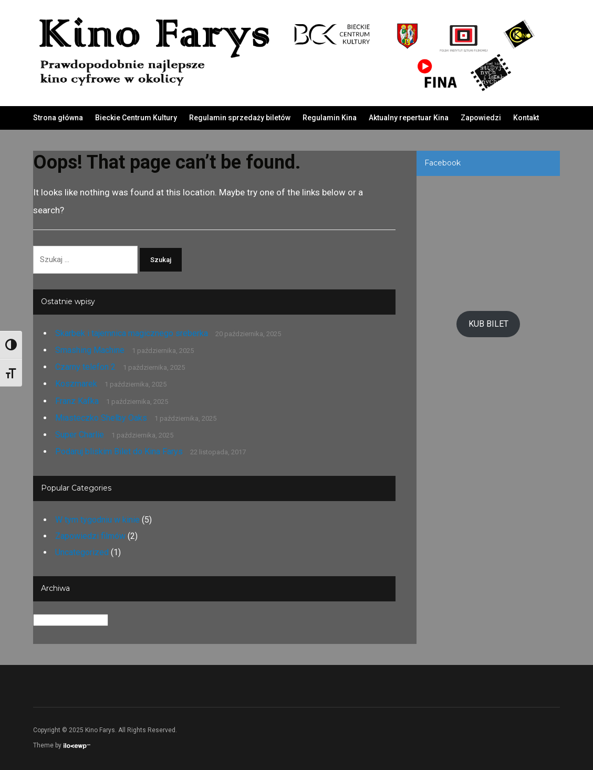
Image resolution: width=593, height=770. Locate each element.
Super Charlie (79, 435)
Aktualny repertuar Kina (409, 117)
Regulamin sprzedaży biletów (239, 117)
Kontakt (526, 117)
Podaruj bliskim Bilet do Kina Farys (119, 451)
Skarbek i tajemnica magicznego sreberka (131, 333)
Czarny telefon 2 (85, 367)
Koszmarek (76, 384)
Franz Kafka (77, 401)
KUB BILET (488, 324)
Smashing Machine (89, 350)
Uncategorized (82, 552)
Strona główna (58, 117)
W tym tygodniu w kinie (97, 520)
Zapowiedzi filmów (90, 536)
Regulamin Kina (330, 117)
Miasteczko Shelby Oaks (101, 418)
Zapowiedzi (481, 117)
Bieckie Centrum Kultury (136, 117)
